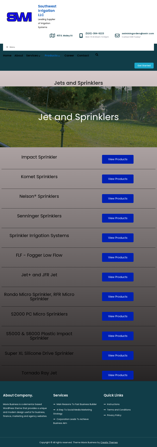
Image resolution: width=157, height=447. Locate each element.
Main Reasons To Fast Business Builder (77, 403)
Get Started (144, 65)
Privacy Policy (114, 414)
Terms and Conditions (119, 409)
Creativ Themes (109, 442)
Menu (10, 47)
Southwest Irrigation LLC (47, 10)
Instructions (113, 403)
